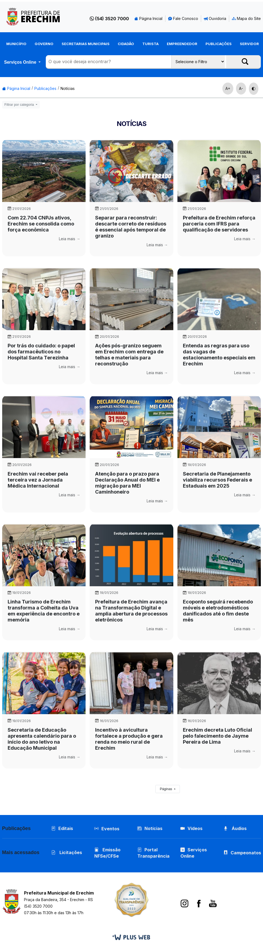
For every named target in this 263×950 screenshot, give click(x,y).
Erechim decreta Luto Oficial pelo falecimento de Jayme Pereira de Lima (217, 736)
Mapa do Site (246, 18)
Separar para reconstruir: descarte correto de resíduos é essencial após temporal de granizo (130, 227)
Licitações (66, 852)
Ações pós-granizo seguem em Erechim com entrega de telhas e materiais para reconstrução (129, 354)
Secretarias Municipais (86, 44)
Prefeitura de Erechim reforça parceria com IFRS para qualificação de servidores (219, 224)
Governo (44, 44)
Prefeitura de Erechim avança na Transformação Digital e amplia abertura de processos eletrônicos (131, 611)
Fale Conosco (183, 18)
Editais (62, 828)
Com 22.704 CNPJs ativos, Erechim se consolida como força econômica (41, 224)
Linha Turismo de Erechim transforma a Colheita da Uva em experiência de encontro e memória (44, 611)
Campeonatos (246, 852)
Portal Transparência (153, 853)
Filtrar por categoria (19, 105)
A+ (227, 88)
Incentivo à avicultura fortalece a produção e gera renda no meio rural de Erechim (129, 739)
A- (241, 88)
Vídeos (191, 828)
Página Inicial (148, 18)
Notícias (68, 88)
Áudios (235, 828)
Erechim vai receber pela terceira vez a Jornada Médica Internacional (38, 480)
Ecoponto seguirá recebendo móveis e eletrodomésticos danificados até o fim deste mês (218, 611)
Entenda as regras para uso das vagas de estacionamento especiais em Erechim (219, 354)
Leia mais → (69, 238)
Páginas (166, 789)
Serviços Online (20, 62)
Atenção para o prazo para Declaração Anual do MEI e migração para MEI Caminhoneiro (127, 483)
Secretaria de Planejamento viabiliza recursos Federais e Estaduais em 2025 (217, 480)
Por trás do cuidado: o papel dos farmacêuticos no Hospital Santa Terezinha (41, 351)
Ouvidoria (215, 18)
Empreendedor (182, 44)
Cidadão (126, 44)
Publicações (218, 44)
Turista (150, 44)
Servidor (249, 44)
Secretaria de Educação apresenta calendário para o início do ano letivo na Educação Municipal (42, 739)
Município (16, 44)
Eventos (110, 828)
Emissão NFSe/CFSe (107, 853)
